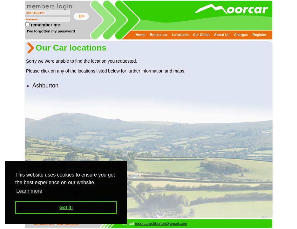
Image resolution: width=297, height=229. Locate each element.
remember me (42, 24)
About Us (222, 35)
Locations (180, 35)
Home (140, 35)
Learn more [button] (29, 191)
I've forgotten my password (51, 31)
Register (260, 35)
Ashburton (45, 85)
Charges (241, 35)
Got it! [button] (66, 207)
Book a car (159, 35)
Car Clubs (201, 35)
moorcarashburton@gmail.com (161, 223)
